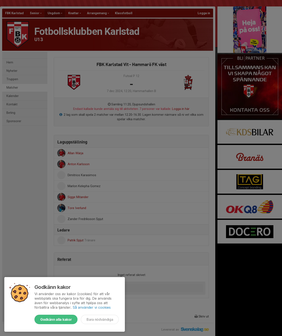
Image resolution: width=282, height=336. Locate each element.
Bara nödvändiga (100, 319)
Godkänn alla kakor (56, 319)
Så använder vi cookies (92, 307)
